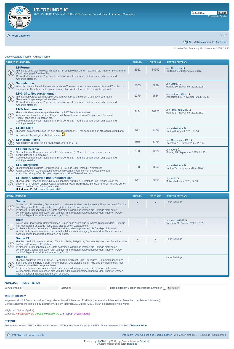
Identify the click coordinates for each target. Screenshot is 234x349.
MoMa (174, 83)
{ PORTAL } (17, 335)
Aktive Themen (43, 56)
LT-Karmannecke (28, 139)
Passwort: (65, 287)
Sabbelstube (25, 83)
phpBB (100, 341)
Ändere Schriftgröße (224, 35)
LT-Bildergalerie (27, 165)
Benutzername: (13, 287)
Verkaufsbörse (16, 196)
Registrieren (204, 42)
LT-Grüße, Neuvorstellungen (36, 93)
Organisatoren (82, 313)
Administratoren (24, 313)
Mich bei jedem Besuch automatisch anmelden (138, 287)
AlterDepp (176, 68)
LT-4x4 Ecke (24, 128)
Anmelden (221, 42)
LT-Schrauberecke (29, 109)
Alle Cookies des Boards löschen (153, 334)
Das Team (127, 334)
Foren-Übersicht (20, 35)
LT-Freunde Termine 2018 (47, 189)
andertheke (177, 128)
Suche (20, 201)
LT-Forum (23, 67)
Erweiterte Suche (217, 16)
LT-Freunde (66, 313)
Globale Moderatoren (46, 313)
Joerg (174, 149)
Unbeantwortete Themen (18, 56)
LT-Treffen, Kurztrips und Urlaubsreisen (44, 178)
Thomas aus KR (180, 140)
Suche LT (22, 238)
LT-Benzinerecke (28, 149)
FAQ (189, 42)
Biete (19, 220)
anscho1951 (177, 220)
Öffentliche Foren (18, 62)
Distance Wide (179, 94)
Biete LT (22, 257)
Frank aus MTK (179, 109)
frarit (173, 178)
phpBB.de (132, 344)
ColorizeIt (144, 341)
